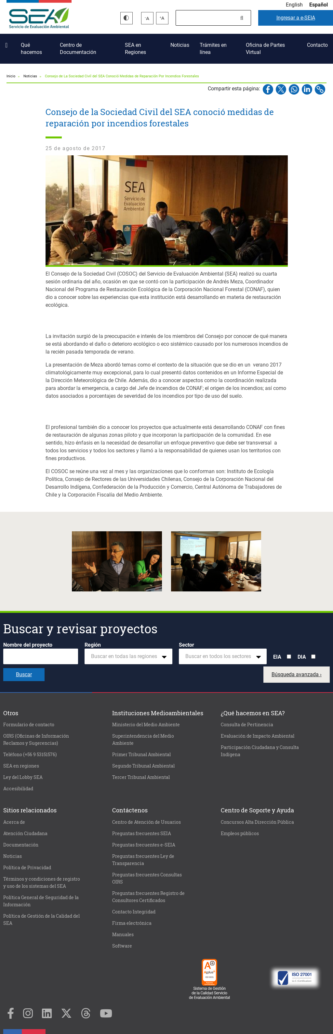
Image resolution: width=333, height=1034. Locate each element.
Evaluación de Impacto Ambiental (257, 736)
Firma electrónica (132, 923)
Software (122, 946)
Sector (186, 645)
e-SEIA (295, 18)
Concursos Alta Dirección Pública (257, 822)
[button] (117, 561)
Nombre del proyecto (27, 645)
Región (93, 645)
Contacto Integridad (133, 912)
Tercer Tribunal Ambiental (141, 777)
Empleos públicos (240, 833)
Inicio (8, 42)
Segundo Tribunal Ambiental (143, 766)
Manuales (123, 934)
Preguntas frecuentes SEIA (141, 833)
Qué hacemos (31, 48)
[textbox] (126, 656)
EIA (277, 657)
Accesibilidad (18, 789)
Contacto (317, 45)
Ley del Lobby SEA (23, 777)
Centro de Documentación (78, 48)
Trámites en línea (213, 48)
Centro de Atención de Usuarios (146, 822)
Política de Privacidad (27, 868)
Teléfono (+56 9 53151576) (30, 754)
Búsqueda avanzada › (297, 674)
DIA (302, 657)
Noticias (179, 45)
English (294, 5)
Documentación (20, 845)
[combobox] (128, 656)
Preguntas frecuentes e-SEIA (143, 845)
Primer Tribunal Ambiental (141, 754)
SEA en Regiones (135, 48)
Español (318, 5)
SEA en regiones (21, 766)
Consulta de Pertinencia (247, 725)
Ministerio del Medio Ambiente (146, 725)
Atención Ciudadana (25, 833)
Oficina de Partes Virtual (265, 48)
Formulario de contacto (28, 725)
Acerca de (14, 822)
